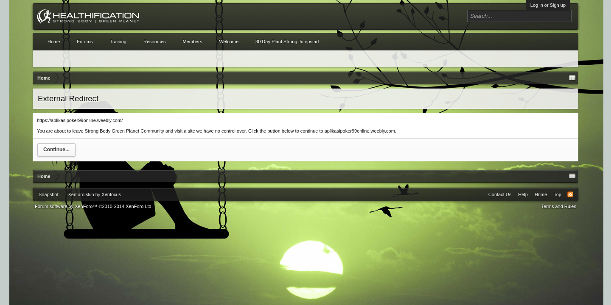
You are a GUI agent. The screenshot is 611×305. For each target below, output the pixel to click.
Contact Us (499, 194)
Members (192, 41)
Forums (84, 41)
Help (523, 194)
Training (118, 41)
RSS (570, 194)
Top (557, 194)
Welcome (228, 41)
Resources (154, 41)
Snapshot (48, 194)
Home (54, 41)
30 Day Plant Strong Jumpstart (287, 41)
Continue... (56, 149)
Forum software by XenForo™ (94, 206)
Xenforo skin (81, 194)
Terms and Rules (558, 206)
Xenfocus (111, 194)
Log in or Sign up (548, 5)
